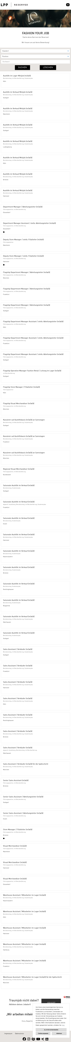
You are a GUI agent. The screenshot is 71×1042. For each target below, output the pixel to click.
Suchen (22, 67)
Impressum (8, 1033)
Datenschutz (19, 1033)
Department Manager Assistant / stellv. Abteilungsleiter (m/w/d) (29, 223)
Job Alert (51, 1003)
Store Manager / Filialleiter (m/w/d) (17, 830)
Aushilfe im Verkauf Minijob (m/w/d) (17, 92)
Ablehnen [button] (59, 1033)
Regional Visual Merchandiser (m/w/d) (18, 469)
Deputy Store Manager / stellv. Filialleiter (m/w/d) (23, 240)
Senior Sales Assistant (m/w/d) (15, 780)
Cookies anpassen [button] (43, 1033)
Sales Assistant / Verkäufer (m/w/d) (17, 649)
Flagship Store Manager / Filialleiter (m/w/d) (21, 387)
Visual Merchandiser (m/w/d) (15, 846)
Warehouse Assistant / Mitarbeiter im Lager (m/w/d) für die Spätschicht (32, 977)
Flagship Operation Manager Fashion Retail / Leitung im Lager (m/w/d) (32, 371)
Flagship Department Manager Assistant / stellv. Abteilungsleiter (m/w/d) (33, 322)
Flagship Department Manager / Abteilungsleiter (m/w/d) (26, 272)
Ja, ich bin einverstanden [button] (51, 1029)
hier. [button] (63, 1025)
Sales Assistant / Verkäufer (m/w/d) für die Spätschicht (25, 764)
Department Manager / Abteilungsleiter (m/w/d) (22, 207)
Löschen (48, 67)
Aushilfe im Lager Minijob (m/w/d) (17, 76)
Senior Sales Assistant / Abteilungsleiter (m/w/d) (23, 797)
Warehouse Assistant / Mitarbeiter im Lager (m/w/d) (24, 895)
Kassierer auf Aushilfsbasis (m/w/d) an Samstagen (24, 420)
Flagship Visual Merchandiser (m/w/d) (18, 404)
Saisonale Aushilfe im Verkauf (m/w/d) (18, 485)
